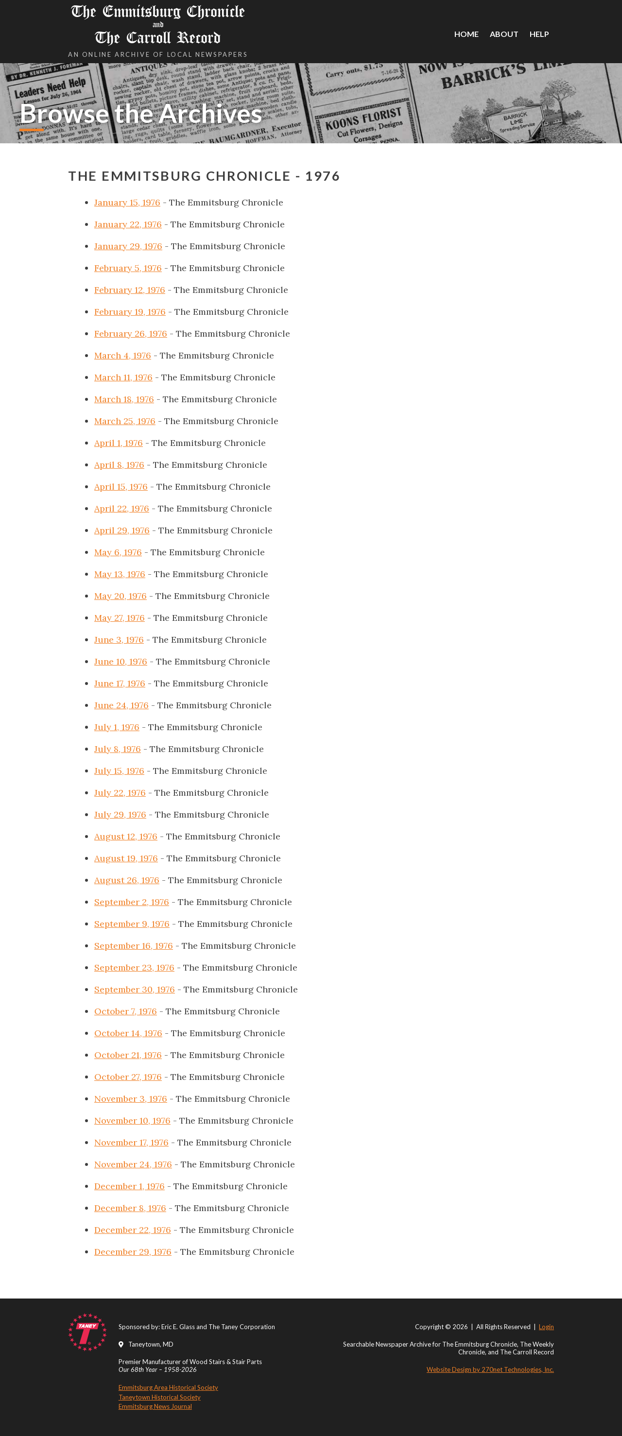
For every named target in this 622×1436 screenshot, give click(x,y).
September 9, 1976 (132, 923)
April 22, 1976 (121, 508)
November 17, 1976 (131, 1142)
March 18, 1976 (124, 399)
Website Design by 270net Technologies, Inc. (490, 1369)
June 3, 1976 (119, 639)
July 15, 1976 (119, 770)
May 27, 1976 (119, 617)
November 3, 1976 (130, 1098)
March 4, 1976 (122, 355)
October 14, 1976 (128, 1033)
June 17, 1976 (119, 683)
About (504, 33)
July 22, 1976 (120, 792)
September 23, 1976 (134, 967)
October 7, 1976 (125, 1011)
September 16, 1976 (133, 945)
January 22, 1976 (128, 224)
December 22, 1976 (132, 1229)
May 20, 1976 (120, 595)
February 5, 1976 (128, 268)
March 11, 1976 (123, 377)
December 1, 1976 (129, 1186)
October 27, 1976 (128, 1076)
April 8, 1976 (119, 464)
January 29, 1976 (128, 246)
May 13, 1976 (119, 574)
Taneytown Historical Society (160, 1397)
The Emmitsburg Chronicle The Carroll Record (158, 24)
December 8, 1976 (130, 1208)
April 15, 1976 (121, 486)
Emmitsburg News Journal (155, 1406)
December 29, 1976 (133, 1251)
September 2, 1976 (131, 901)
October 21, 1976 (128, 1054)
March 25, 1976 (125, 421)
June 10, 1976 (120, 661)
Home (466, 33)
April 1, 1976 (118, 442)
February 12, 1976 (129, 289)
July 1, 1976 (116, 727)
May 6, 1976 (118, 552)
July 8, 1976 (117, 748)
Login (546, 1327)
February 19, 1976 (130, 311)
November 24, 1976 (133, 1164)
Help (539, 33)
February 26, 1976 (130, 333)
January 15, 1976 (127, 202)
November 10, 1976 (132, 1120)
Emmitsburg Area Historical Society (168, 1387)
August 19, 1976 (126, 858)
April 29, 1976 (122, 530)
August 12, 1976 (125, 836)
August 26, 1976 (126, 880)
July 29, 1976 (120, 814)
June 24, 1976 (121, 705)
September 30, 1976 (134, 989)
